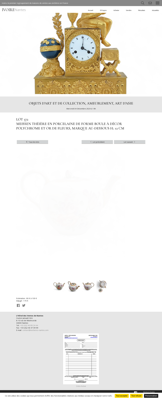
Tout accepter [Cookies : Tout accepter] (122, 396)
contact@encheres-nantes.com (35, 330)
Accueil (90, 10)
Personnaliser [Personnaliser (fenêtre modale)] (151, 396)
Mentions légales (149, 392)
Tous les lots (32, 142)
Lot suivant (130, 142)
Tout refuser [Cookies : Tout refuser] (136, 396)
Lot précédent (97, 142)
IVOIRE (14, 9)
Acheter (116, 10)
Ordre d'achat (81, 386)
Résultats (141, 10)
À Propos (103, 10)
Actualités (155, 10)
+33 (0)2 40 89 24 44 (29, 325)
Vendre (128, 10)
